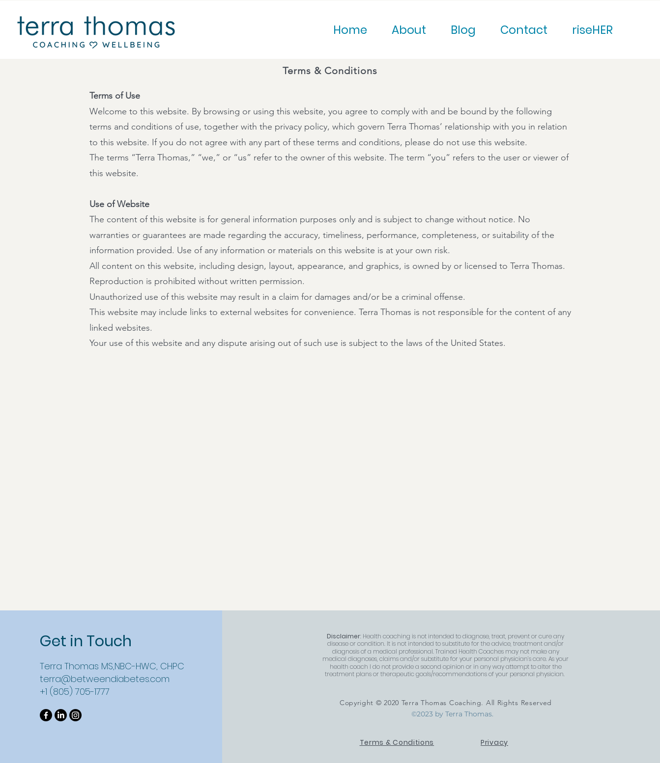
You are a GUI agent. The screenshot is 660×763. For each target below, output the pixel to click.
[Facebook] (46, 715)
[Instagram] (75, 715)
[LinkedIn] (61, 715)
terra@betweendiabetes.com (105, 679)
